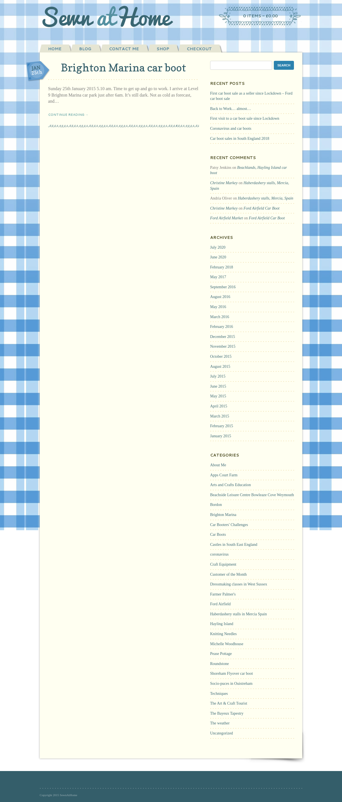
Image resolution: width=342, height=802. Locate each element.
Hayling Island (221, 624)
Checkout (199, 49)
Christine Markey (224, 183)
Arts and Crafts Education (230, 485)
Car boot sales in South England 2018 (239, 138)
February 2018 (221, 267)
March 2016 (219, 317)
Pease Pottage (221, 654)
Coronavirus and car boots (230, 128)
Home (54, 49)
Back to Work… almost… (230, 109)
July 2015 (217, 376)
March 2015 (219, 416)
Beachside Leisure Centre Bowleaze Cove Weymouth (252, 495)
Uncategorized (221, 733)
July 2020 (217, 247)
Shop (162, 49)
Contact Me (124, 49)
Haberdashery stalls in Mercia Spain (238, 614)
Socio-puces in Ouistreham (231, 683)
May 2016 (218, 307)
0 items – (260, 16)
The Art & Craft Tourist (228, 703)
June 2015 (218, 386)
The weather (220, 723)
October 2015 (221, 356)
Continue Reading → (68, 114)
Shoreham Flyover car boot (231, 673)
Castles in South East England (233, 544)
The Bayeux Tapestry (226, 713)
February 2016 (221, 327)
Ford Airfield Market (226, 218)
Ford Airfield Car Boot (261, 208)
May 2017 (218, 277)
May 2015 (218, 396)
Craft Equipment (223, 564)
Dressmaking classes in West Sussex (238, 584)
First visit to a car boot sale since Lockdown (244, 118)
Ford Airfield (220, 604)
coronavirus (219, 554)
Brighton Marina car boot (123, 67)
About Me (218, 465)
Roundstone (219, 664)
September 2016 (223, 287)
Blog (85, 49)
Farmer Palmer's (223, 594)
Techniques (219, 693)
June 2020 (218, 257)
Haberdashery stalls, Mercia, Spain (265, 198)
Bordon (216, 505)
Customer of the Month (228, 574)
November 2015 (223, 346)
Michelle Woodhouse (226, 644)
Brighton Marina (223, 515)
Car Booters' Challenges (229, 525)
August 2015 (220, 366)
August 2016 (220, 297)
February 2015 (221, 426)
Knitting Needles (223, 634)
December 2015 (222, 337)
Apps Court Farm (224, 475)
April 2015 (218, 406)
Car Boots (218, 534)
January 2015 (220, 436)
